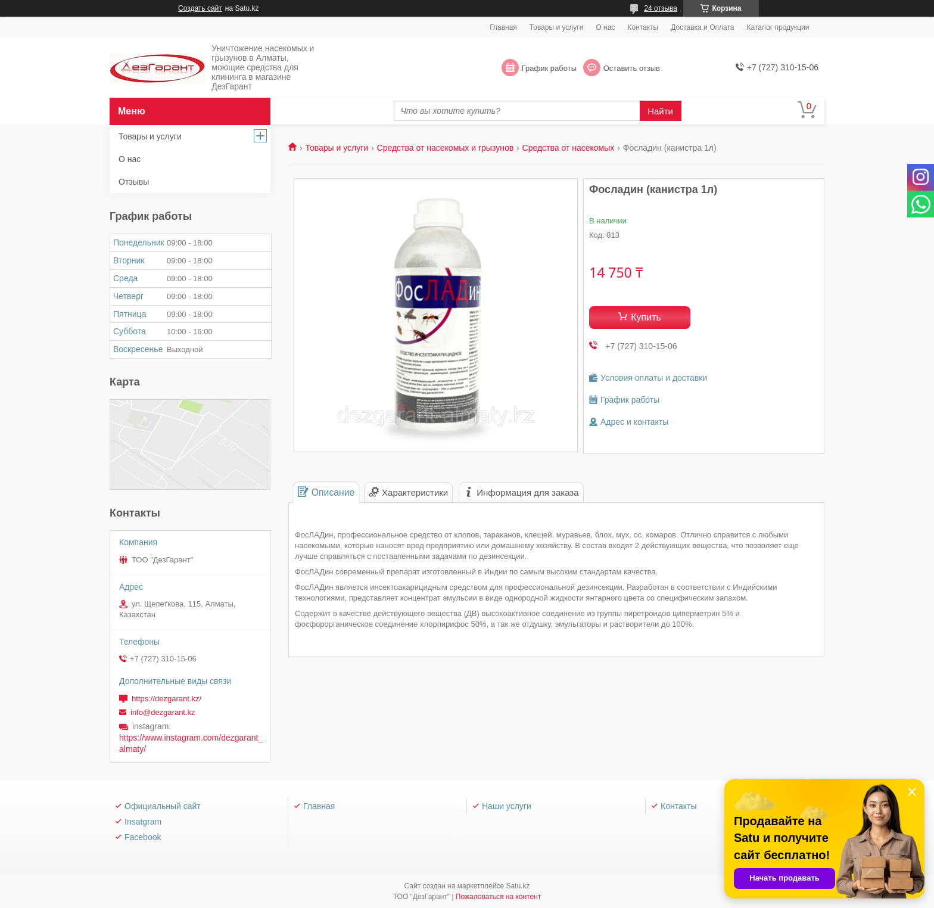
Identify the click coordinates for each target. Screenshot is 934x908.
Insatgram (142, 821)
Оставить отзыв (631, 68)
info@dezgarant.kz (162, 712)
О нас (605, 27)
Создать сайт (200, 8)
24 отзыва (660, 8)
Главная (503, 27)
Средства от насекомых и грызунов (445, 148)
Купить (646, 317)
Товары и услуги (557, 27)
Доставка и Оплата (702, 27)
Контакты (642, 27)
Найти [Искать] (660, 111)
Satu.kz (518, 886)
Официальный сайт (162, 806)
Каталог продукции (777, 27)
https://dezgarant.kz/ (166, 698)
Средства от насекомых (568, 148)
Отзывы (134, 181)
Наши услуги (506, 806)
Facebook (142, 837)
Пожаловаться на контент (498, 897)
